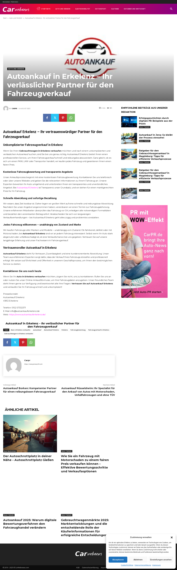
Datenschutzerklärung (143, 565)
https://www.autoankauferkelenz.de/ (27, 314)
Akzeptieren (118, 559)
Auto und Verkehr (62, 9)
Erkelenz (65, 330)
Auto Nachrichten (10, 451)
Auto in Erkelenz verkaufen (20, 330)
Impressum (156, 565)
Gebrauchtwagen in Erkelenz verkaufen (18, 334)
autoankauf (37, 330)
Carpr (14, 108)
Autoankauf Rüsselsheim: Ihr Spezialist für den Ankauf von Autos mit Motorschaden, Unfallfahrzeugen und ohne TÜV (88, 391)
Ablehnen (138, 559)
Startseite (43, 8)
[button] (171, 537)
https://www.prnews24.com (33, 364)
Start (5, 18)
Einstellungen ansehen (161, 559)
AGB (77, 567)
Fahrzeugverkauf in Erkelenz (98, 330)
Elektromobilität (82, 9)
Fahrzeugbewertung (78, 330)
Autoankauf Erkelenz (27, 187)
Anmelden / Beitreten (10, 2)
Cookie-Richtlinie (127, 565)
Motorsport (100, 9)
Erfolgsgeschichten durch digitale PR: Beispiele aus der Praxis (155, 121)
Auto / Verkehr (67, 451)
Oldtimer (115, 9)
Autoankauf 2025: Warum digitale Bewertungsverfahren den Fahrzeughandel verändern (29, 523)
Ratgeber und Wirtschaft (134, 9)
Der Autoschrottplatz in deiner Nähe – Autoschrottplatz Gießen (28, 458)
